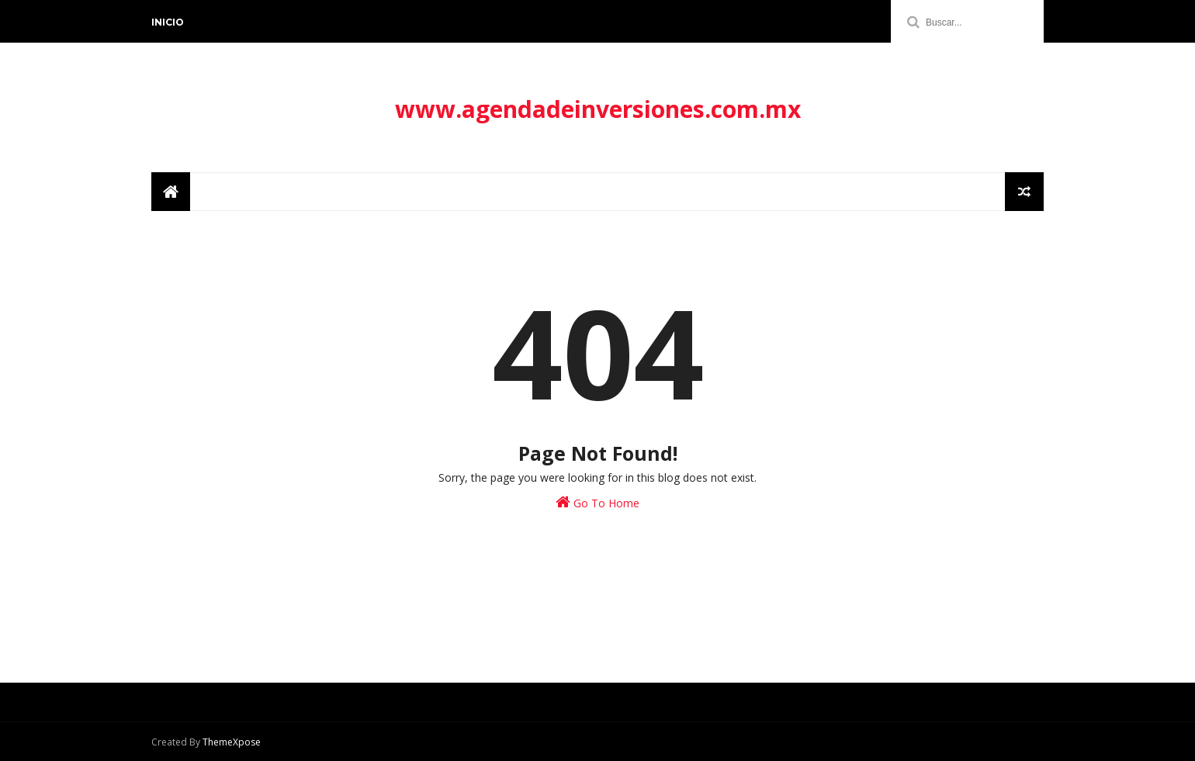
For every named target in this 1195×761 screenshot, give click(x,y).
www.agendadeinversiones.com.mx (598, 109)
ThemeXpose (232, 742)
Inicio (167, 22)
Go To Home (597, 502)
